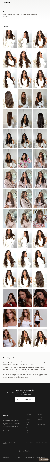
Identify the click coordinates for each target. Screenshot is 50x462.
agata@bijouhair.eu (42, 417)
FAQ (26, 442)
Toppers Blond (6, 457)
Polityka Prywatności (35, 442)
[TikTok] (6, 431)
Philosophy (28, 424)
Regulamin (44, 442)
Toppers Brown (17, 457)
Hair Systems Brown (29, 457)
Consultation (29, 419)
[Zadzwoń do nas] (44, 459)
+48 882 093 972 (41, 419)
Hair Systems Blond (41, 457)
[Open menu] (46, 2)
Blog (27, 430)
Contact (27, 432)
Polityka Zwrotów (42, 443)
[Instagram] (3, 431)
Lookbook (28, 417)
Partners (27, 427)
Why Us (27, 422)
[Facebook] (8, 431)
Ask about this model (25, 399)
